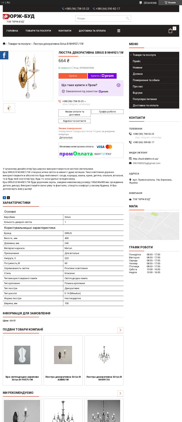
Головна (12, 30)
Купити (73, 75)
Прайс (137, 61)
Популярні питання (145, 99)
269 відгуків (150, 2)
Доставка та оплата (92, 30)
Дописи (138, 73)
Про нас (138, 86)
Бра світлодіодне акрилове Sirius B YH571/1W (22, 378)
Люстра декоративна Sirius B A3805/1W (63, 378)
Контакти (64, 30)
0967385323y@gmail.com (146, 163)
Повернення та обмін (146, 80)
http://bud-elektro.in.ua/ (145, 158)
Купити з (102, 76)
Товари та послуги (38, 30)
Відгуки (137, 92)
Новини (137, 67)
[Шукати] (127, 18)
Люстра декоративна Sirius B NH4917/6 (104, 378)
